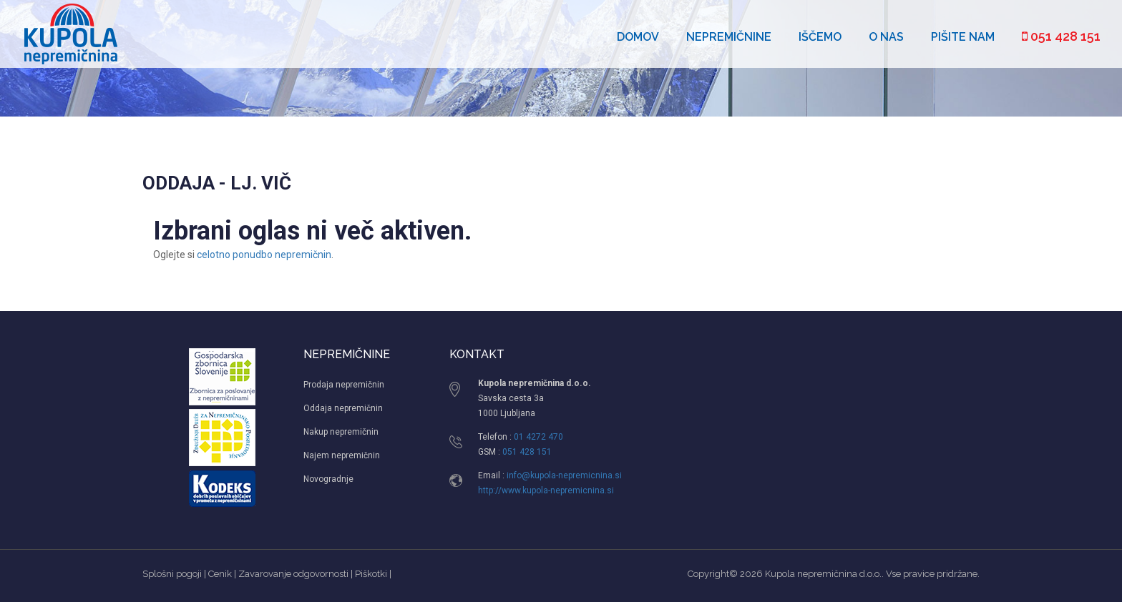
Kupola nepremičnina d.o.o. (823, 573)
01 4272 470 (538, 437)
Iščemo (820, 37)
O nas (886, 37)
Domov (638, 37)
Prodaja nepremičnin (343, 385)
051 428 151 (1061, 36)
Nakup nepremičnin (341, 432)
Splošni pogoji (172, 573)
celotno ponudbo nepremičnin (264, 254)
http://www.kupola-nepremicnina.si (546, 490)
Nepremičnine (728, 37)
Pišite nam (963, 37)
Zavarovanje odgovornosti (293, 573)
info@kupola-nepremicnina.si (564, 475)
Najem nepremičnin (341, 455)
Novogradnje (328, 479)
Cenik (220, 573)
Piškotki (371, 573)
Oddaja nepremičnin (343, 408)
